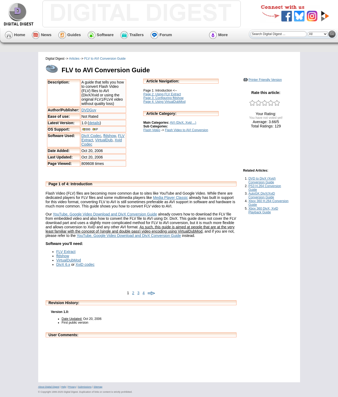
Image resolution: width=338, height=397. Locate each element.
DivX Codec (91, 136)
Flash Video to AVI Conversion (186, 130)
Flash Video (151, 130)
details (94, 123)
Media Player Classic (170, 197)
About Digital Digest (48, 386)
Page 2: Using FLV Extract (162, 94)
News (41, 34)
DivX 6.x (63, 264)
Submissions (85, 386)
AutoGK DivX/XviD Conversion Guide (261, 195)
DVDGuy (88, 110)
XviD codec (85, 264)
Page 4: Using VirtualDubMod (164, 102)
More (218, 34)
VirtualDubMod (68, 260)
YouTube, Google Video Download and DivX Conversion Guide (105, 214)
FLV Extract (66, 251)
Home (15, 34)
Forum (161, 34)
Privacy (72, 386)
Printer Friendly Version (265, 80)
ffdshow (109, 136)
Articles (74, 59)
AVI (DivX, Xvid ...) (183, 122)
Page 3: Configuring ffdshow (163, 98)
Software (101, 34)
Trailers (132, 34)
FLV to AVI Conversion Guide (105, 59)
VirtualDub (103, 140)
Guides (69, 34)
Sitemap (98, 386)
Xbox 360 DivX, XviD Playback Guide (263, 210)
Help (63, 386)
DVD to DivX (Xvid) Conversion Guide (262, 180)
